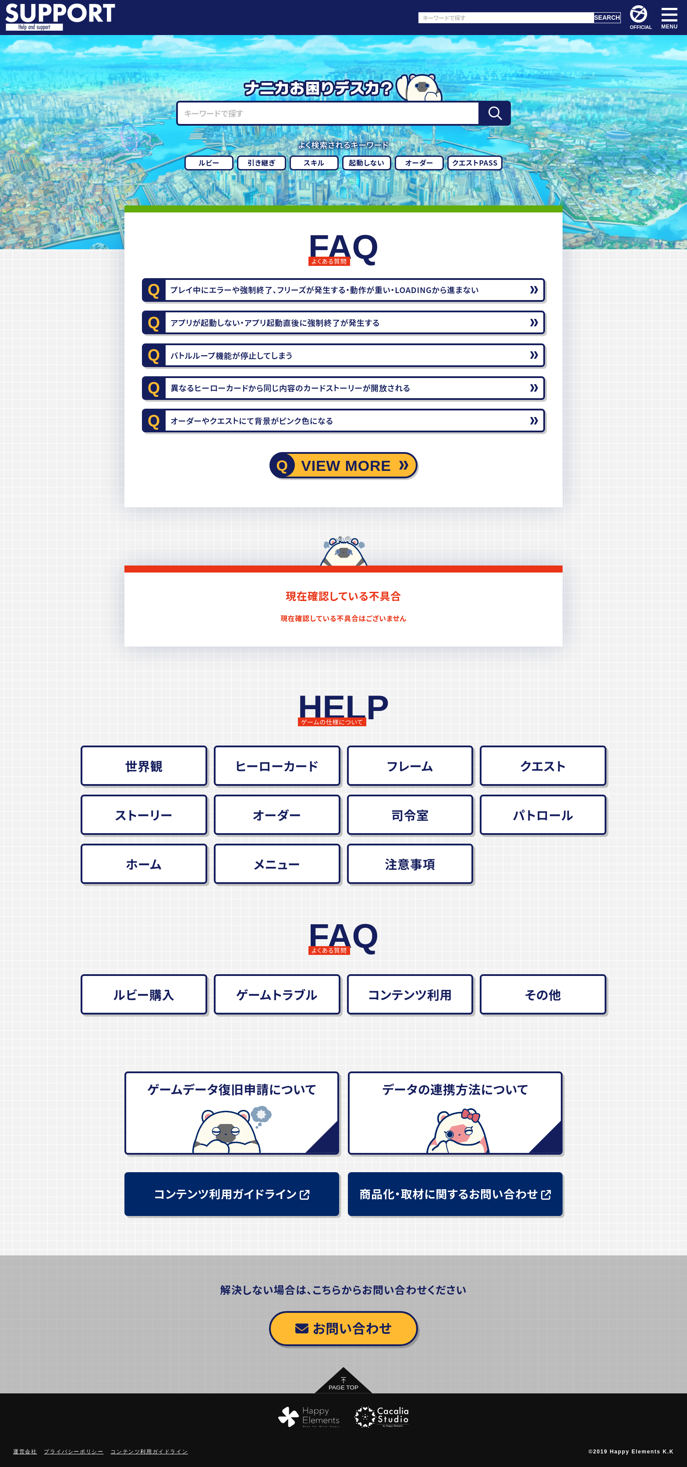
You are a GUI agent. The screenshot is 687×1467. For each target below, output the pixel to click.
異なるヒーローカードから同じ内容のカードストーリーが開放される (290, 387)
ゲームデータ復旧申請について (231, 1089)
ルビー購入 (143, 994)
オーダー (419, 162)
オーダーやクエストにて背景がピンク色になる (251, 420)
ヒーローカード (277, 765)
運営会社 (25, 1452)
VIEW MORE (346, 465)
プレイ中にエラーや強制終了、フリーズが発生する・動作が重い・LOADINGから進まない (324, 289)
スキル (314, 162)
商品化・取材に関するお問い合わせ (455, 1193)
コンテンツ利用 (410, 994)
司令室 (410, 815)
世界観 (144, 765)
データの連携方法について (455, 1089)
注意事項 (410, 864)
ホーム (144, 864)
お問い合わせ (343, 1327)
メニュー (277, 864)
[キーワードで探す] (506, 17)
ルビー (209, 162)
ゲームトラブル (277, 994)
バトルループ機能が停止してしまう (231, 355)
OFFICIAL (641, 17)
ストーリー (144, 815)
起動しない (367, 162)
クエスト (543, 765)
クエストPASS (475, 162)
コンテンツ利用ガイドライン (231, 1193)
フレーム (410, 765)
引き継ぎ (262, 162)
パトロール (543, 815)
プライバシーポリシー (73, 1452)
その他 (543, 994)
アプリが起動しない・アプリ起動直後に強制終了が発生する (275, 322)
